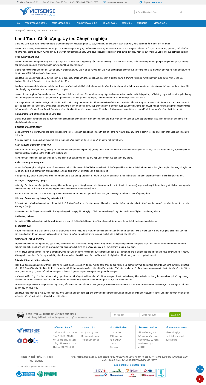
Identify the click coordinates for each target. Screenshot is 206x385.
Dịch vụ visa (115, 332)
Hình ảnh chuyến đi (175, 336)
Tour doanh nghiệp (90, 340)
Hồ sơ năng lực (173, 332)
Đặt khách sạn (116, 336)
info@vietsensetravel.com (116, 2)
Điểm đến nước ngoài (148, 336)
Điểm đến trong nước (148, 332)
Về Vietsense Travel (177, 327)
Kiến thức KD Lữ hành (148, 340)
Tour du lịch (88, 327)
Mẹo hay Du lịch (145, 343)
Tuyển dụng (171, 340)
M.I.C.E (141, 347)
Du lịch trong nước (90, 332)
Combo (112, 343)
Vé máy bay (115, 340)
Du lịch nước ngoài (90, 336)
